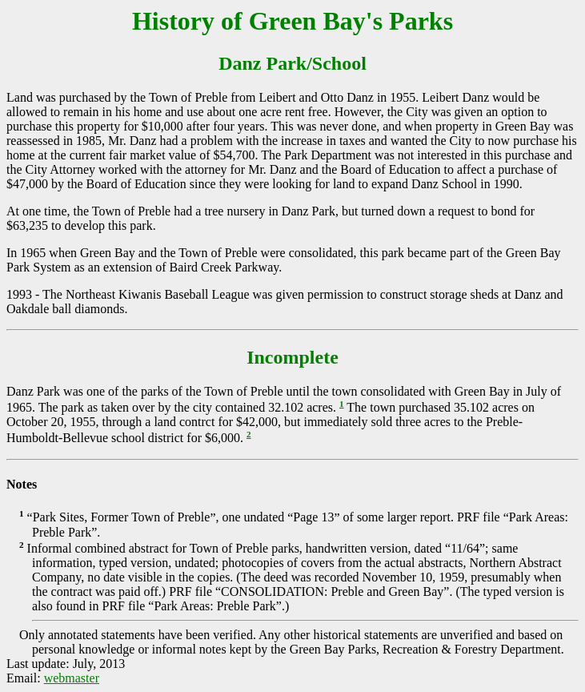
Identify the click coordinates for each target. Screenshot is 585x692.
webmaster (71, 678)
